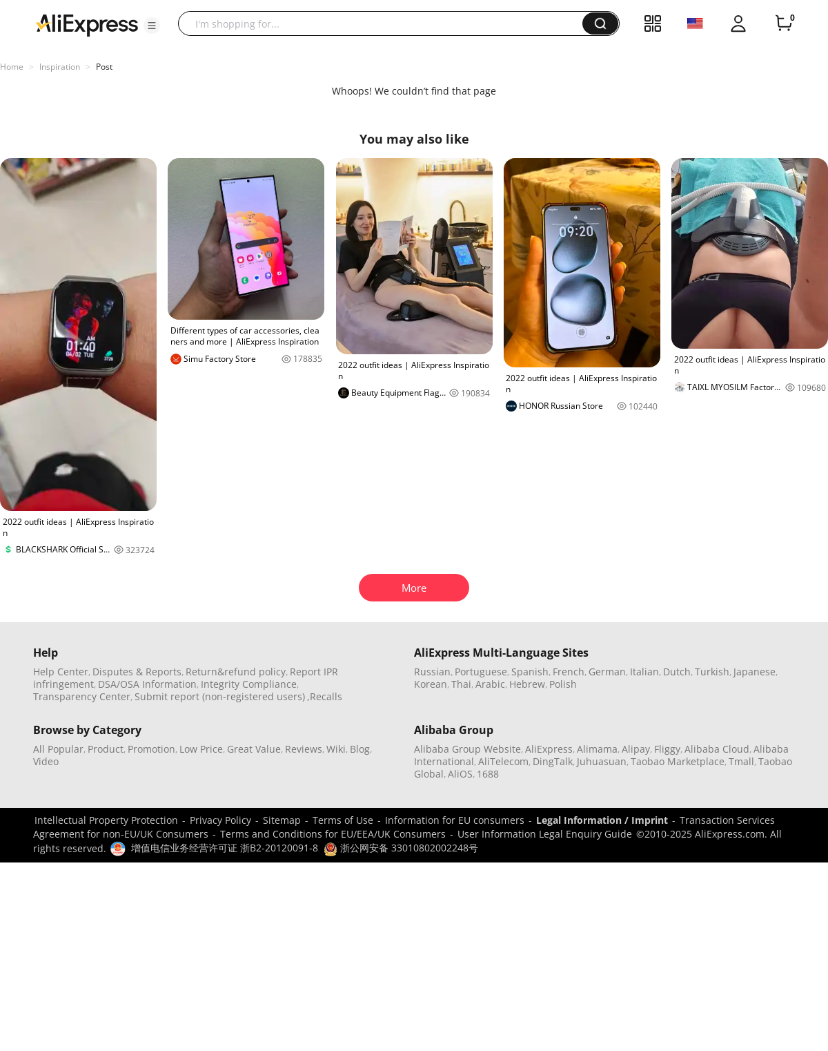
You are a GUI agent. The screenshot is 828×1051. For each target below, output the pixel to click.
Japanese (754, 671)
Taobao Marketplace (677, 761)
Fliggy (667, 748)
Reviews (303, 748)
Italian (644, 671)
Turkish (712, 671)
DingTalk (553, 761)
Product (106, 748)
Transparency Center (81, 696)
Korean (430, 684)
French (568, 671)
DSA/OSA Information (147, 684)
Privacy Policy (220, 820)
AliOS (460, 773)
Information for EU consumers (454, 820)
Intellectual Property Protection (106, 820)
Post (104, 67)
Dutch (677, 671)
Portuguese (481, 671)
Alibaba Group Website (467, 748)
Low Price (201, 748)
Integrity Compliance (249, 684)
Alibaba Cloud (716, 748)
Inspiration (59, 67)
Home (11, 67)
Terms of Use (343, 820)
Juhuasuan (602, 761)
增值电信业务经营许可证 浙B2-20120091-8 (224, 847)
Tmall (741, 761)
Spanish (530, 671)
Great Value (254, 748)
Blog (360, 748)
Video (46, 761)
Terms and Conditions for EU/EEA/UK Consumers (333, 833)
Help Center (60, 671)
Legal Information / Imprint (602, 820)
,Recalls (324, 696)
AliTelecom (503, 761)
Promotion (151, 748)
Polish (563, 684)
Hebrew (527, 684)
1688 (488, 773)
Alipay (636, 748)
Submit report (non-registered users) (220, 696)
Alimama (597, 748)
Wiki (336, 748)
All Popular (58, 748)
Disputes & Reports (136, 671)
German (607, 671)
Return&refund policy (236, 671)
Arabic (490, 684)
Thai (461, 684)
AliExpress (549, 748)
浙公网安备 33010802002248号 (401, 847)
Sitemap (282, 820)
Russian (432, 671)
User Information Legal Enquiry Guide (544, 833)
